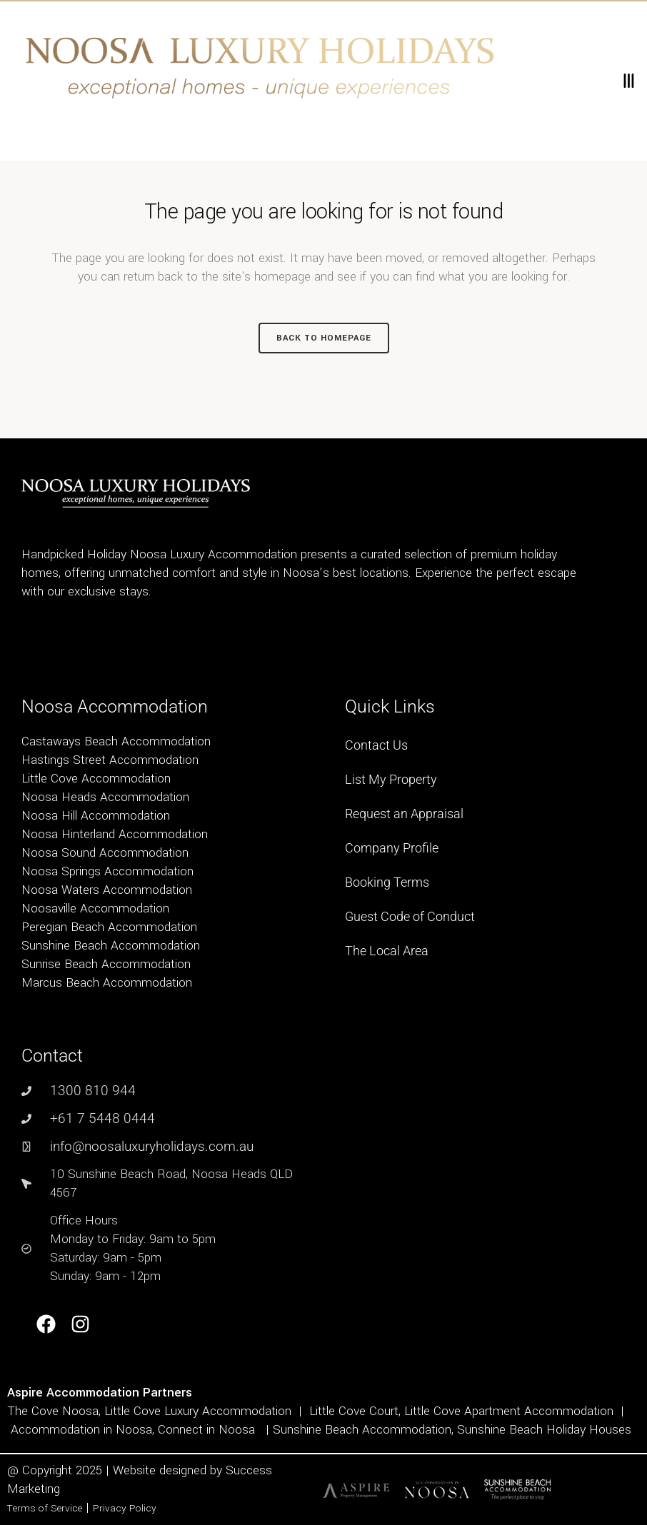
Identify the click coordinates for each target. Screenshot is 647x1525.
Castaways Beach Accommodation (116, 741)
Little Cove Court (353, 1411)
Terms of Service (44, 1508)
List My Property (391, 779)
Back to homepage (323, 338)
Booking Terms (387, 882)
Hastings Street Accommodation (110, 760)
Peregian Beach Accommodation (109, 927)
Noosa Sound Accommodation (105, 853)
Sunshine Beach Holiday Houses (544, 1430)
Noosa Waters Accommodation (106, 890)
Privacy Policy (124, 1508)
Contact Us (376, 745)
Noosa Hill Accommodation (95, 816)
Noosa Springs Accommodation (107, 871)
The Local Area (386, 950)
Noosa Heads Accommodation (105, 797)
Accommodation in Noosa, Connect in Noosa (133, 1430)
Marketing (33, 1489)
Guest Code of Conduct (410, 916)
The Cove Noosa (53, 1411)
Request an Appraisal (404, 813)
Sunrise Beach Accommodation (106, 964)
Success (249, 1470)
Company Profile (391, 847)
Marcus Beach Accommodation (106, 983)
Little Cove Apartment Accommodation (508, 1411)
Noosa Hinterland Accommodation (114, 834)
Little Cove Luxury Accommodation (197, 1411)
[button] (628, 80)
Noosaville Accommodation (95, 908)
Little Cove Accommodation (96, 778)
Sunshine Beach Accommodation (110, 946)
